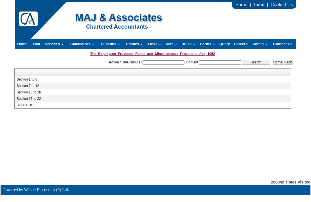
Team (35, 44)
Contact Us (282, 44)
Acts (171, 44)
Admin (260, 44)
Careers (240, 44)
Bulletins (110, 44)
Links (154, 44)
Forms (207, 44)
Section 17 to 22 (29, 99)
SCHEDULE (26, 105)
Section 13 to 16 (29, 92)
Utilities (134, 44)
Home (22, 44)
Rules (188, 44)
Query (224, 44)
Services (54, 44)
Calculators (82, 44)
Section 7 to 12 (28, 86)
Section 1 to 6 (27, 79)
